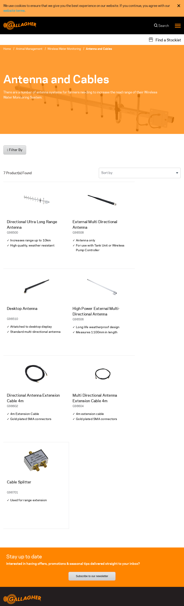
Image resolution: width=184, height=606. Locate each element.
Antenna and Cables (99, 49)
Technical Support (16, 558)
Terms (126, 595)
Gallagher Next (137, 558)
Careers (71, 567)
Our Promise (135, 550)
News (69, 575)
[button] (151, 600)
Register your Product (19, 567)
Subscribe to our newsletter (92, 494)
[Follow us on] (7, 530)
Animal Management (29, 49)
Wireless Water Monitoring (64, 49)
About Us (72, 541)
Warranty (10, 541)
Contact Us (73, 558)
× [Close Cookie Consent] (179, 6)
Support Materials (17, 550)
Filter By (14, 149)
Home (7, 49)
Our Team (72, 550)
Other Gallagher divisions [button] (24, 595)
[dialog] (92, 8)
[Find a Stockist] (164, 39)
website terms (14, 10)
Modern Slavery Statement (114, 600)
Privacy (113, 595)
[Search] (162, 27)
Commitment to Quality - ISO (156, 595)
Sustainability (136, 541)
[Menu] (178, 25)
